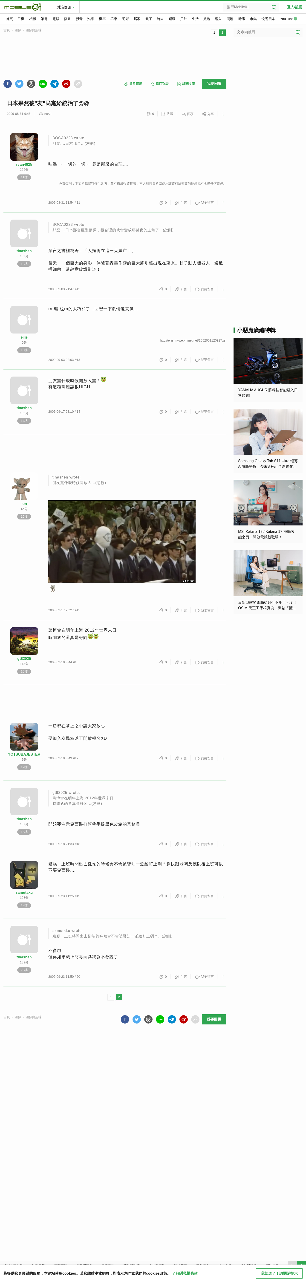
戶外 (183, 19)
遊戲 (125, 19)
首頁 (9, 19)
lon (24, 504)
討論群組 (64, 7)
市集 (253, 19)
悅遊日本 (268, 19)
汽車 (90, 19)
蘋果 (67, 19)
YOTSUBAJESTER (24, 754)
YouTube (288, 19)
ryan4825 (24, 164)
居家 (137, 19)
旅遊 (206, 19)
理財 (218, 19)
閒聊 (230, 19)
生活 (195, 19)
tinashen (24, 251)
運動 (172, 19)
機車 (102, 19)
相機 (32, 19)
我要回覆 (214, 84)
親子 (148, 19)
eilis (24, 337)
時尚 (160, 19)
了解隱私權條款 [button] (185, 1273)
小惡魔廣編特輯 (256, 330)
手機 (20, 19)
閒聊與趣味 (34, 30)
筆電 (44, 19)
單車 (113, 19)
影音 (79, 19)
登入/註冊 (295, 7)
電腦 (55, 19)
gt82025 (24, 659)
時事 (241, 19)
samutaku (24, 892)
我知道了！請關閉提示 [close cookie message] (279, 1273)
